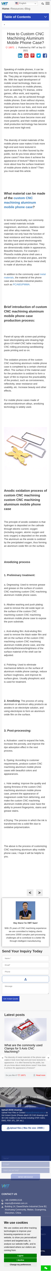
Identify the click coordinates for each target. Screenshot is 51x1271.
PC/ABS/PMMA (21, 284)
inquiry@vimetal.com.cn (36, 1112)
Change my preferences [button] (20, 1265)
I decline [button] (20, 1260)
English (20, 3)
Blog (27, 8)
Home (5, 8)
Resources (17, 8)
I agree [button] (20, 1256)
